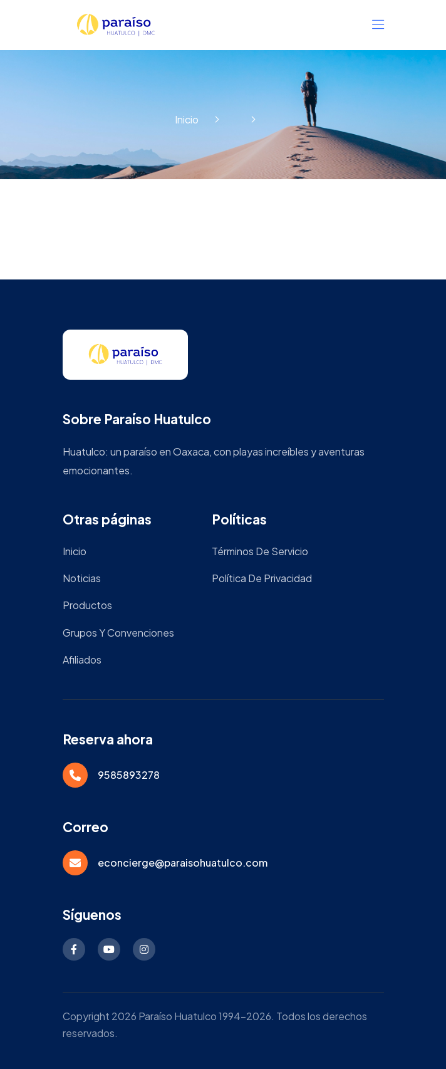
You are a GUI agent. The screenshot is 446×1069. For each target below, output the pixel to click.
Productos (87, 605)
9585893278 (129, 774)
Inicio (187, 119)
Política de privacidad (262, 578)
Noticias (82, 578)
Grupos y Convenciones (118, 632)
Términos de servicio (260, 551)
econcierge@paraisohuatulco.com (182, 862)
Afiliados (82, 659)
